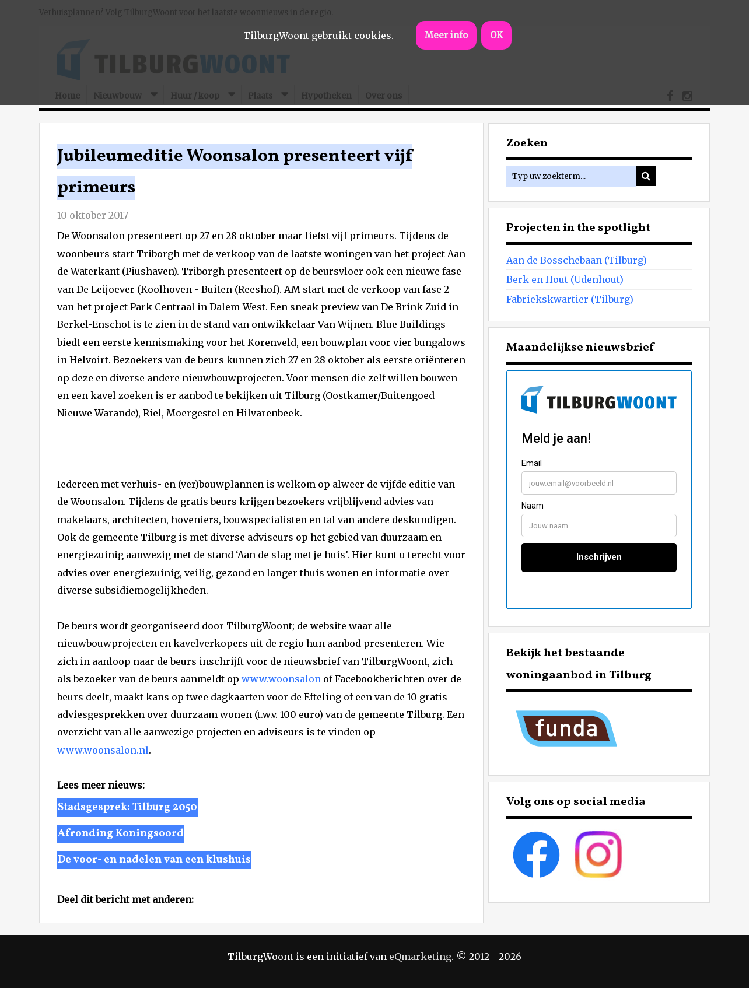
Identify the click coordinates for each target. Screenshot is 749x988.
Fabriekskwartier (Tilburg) (570, 299)
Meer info (446, 35)
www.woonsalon (281, 679)
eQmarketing (420, 956)
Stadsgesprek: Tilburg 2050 (127, 807)
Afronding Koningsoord (121, 833)
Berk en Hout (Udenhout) (565, 279)
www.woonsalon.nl (103, 750)
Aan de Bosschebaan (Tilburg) (576, 260)
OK (496, 35)
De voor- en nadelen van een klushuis (154, 860)
